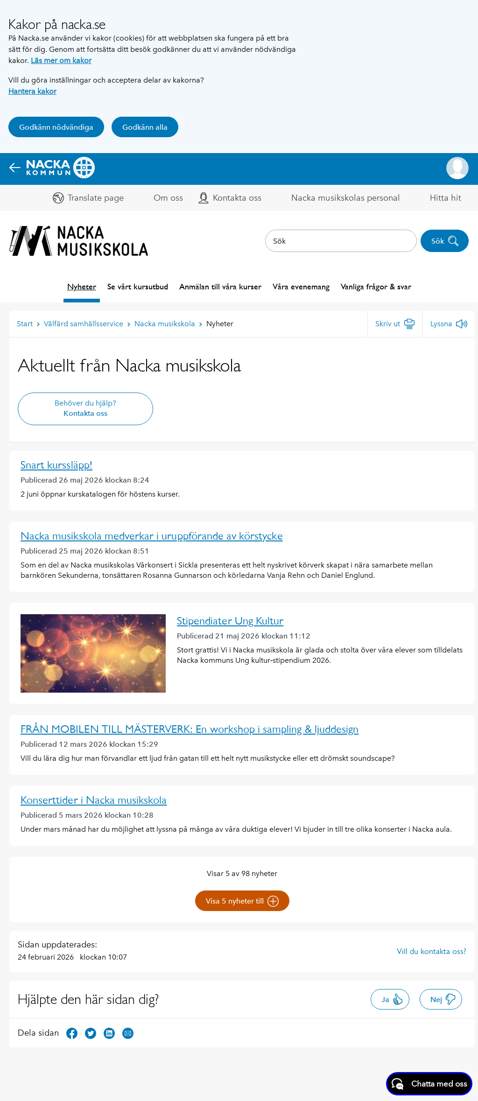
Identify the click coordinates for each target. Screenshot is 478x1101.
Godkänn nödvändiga (56, 127)
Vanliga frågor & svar (376, 286)
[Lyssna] (449, 324)
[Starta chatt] (429, 1083)
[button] (457, 168)
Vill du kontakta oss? (431, 951)
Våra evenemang (301, 286)
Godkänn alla (145, 127)
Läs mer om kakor (61, 60)
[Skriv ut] (395, 324)
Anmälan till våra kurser (220, 286)
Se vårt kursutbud (137, 286)
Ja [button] (392, 999)
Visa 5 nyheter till (242, 901)
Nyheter (81, 286)
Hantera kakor (32, 91)
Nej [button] (443, 999)
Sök (445, 240)
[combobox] (341, 241)
